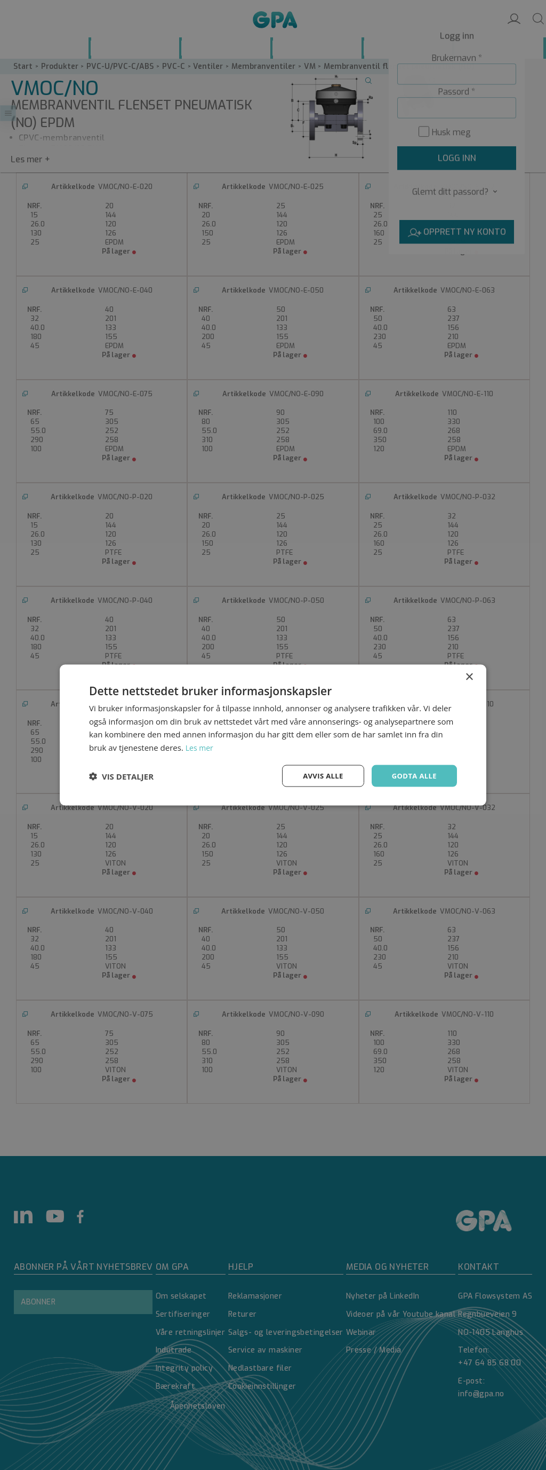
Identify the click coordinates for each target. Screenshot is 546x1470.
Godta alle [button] (413, 776)
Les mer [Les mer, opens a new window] (200, 746)
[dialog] (273, 735)
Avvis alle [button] (318, 776)
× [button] (469, 676)
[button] (121, 776)
